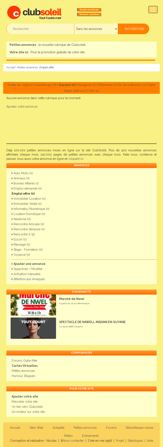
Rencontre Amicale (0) (28, 224)
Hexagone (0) (86, 85)
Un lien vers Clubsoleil (27, 406)
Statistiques (135, 440)
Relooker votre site (25, 401)
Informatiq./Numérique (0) (30, 209)
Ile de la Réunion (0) (132, 85)
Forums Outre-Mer (24, 360)
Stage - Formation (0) (27, 249)
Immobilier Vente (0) (27, 203)
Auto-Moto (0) (22, 173)
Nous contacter (73, 440)
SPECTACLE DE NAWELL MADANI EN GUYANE (92, 322)
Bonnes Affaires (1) (25, 183)
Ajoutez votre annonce (21, 106)
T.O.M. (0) (92, 91)
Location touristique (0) (28, 214)
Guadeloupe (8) (45, 85)
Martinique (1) (107, 85)
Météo (68, 435)
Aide (150, 440)
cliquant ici (76, 158)
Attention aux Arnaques (28, 279)
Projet (120, 440)
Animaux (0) (21, 178)
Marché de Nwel (71, 299)
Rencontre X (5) (23, 234)
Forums (111, 427)
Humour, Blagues (23, 376)
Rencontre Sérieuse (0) (28, 229)
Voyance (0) (21, 254)
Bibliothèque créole (139, 427)
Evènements (90, 435)
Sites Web (36, 427)
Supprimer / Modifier (27, 269)
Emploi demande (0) (27, 188)
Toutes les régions (19, 85)
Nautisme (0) (21, 219)
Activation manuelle (26, 274)
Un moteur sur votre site (28, 411)
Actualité (58, 427)
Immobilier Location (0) (29, 198)
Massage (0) (21, 244)
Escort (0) (19, 239)
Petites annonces (27, 67)
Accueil (10, 67)
